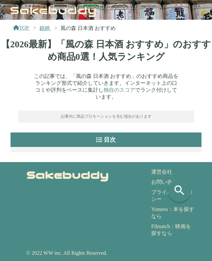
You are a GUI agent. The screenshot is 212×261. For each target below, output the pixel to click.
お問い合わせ (167, 182)
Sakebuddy (53, 9)
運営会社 (161, 172)
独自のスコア (119, 90)
